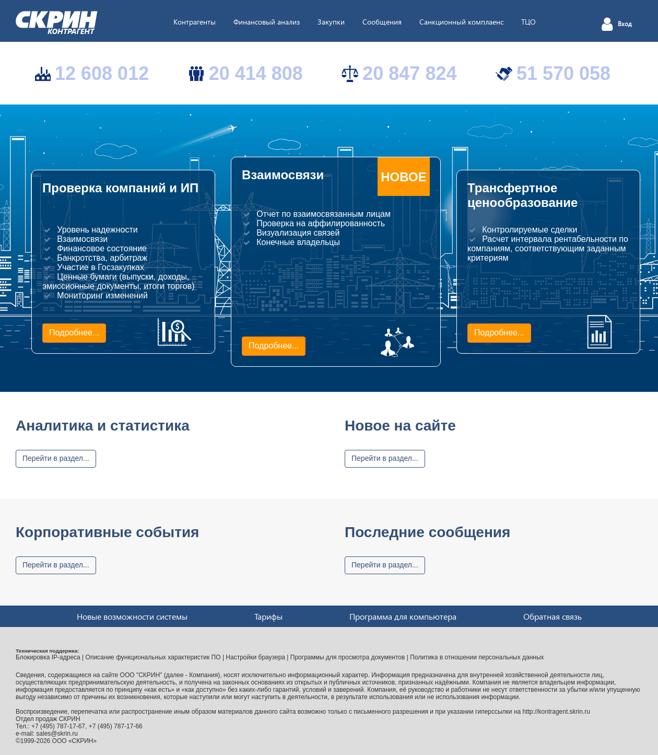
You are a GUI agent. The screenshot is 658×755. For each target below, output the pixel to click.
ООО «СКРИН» (74, 741)
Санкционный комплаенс (461, 22)
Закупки (331, 22)
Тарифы (268, 616)
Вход (625, 24)
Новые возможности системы (132, 616)
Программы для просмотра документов (347, 657)
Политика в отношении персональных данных (477, 657)
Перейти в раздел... (55, 458)
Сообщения (382, 22)
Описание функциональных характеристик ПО (153, 657)
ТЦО (528, 22)
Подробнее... (74, 332)
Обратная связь (552, 616)
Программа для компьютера (402, 616)
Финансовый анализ (266, 22)
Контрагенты (194, 22)
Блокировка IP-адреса (48, 657)
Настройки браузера (255, 657)
